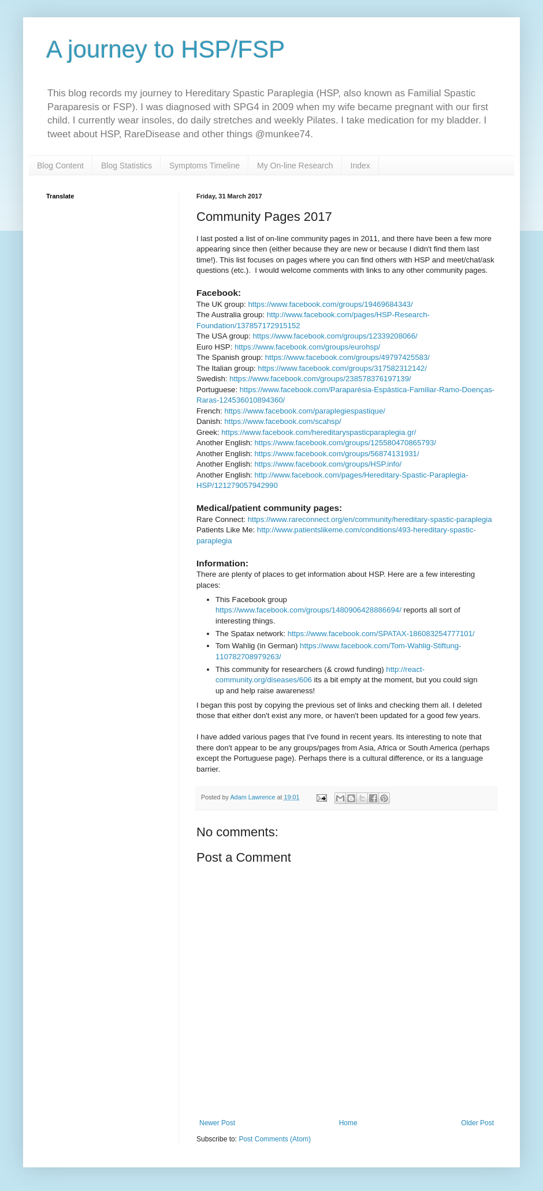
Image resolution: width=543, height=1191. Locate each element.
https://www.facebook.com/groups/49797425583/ (347, 357)
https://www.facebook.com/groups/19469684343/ (330, 304)
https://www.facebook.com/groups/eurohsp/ (307, 347)
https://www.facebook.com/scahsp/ (282, 421)
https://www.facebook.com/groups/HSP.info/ (327, 464)
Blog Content (60, 165)
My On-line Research (295, 165)
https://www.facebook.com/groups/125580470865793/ (345, 442)
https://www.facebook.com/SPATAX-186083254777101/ (381, 633)
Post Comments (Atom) (275, 1139)
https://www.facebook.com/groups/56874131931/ (336, 453)
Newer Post (217, 1123)
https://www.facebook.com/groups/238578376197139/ (320, 378)
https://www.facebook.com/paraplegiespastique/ (304, 411)
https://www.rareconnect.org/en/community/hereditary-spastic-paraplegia (370, 519)
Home (348, 1123)
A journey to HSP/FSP (165, 49)
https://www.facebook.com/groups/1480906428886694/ (308, 610)
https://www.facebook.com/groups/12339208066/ (335, 336)
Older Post (477, 1123)
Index (360, 165)
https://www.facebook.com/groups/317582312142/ (342, 368)
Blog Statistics (126, 165)
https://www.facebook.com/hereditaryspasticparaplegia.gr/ (318, 432)
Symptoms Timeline (204, 165)
